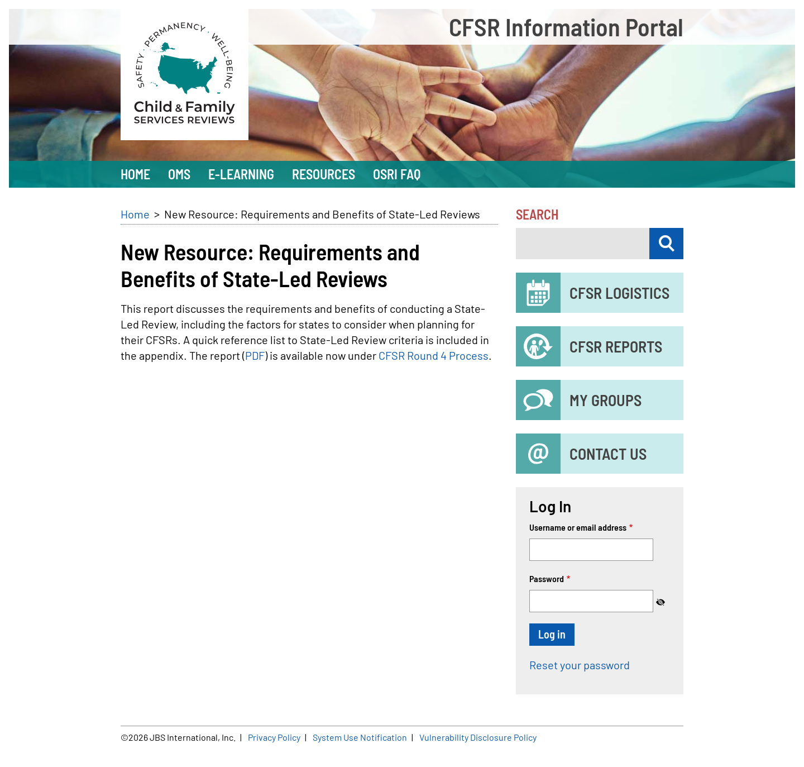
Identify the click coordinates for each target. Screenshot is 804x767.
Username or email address (577, 527)
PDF (255, 355)
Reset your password (579, 664)
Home (135, 214)
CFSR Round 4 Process (434, 355)
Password (546, 578)
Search (537, 214)
